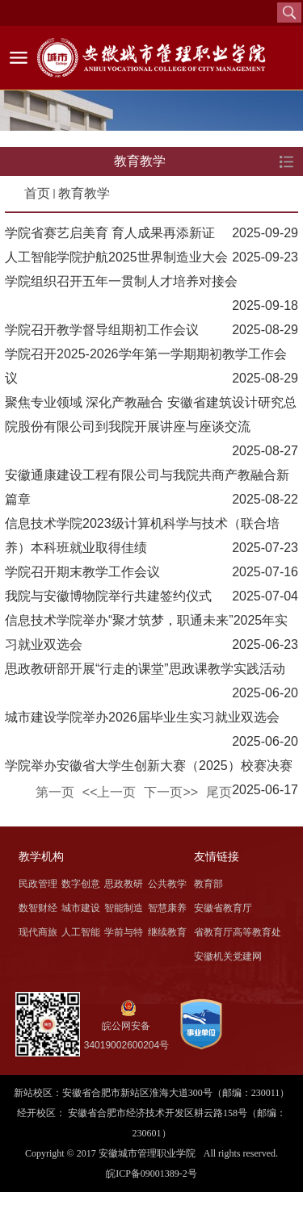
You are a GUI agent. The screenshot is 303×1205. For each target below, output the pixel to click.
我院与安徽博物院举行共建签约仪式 (108, 596)
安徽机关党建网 (228, 956)
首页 (37, 193)
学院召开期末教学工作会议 (82, 572)
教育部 (208, 883)
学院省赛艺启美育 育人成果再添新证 (110, 233)
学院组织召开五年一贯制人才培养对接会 (121, 281)
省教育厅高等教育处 (237, 932)
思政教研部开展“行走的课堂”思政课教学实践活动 (145, 669)
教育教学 (84, 193)
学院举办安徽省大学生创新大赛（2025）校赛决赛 (148, 765)
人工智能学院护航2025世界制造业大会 (116, 257)
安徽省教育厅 (223, 908)
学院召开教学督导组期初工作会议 (102, 330)
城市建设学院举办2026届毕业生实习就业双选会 (142, 717)
